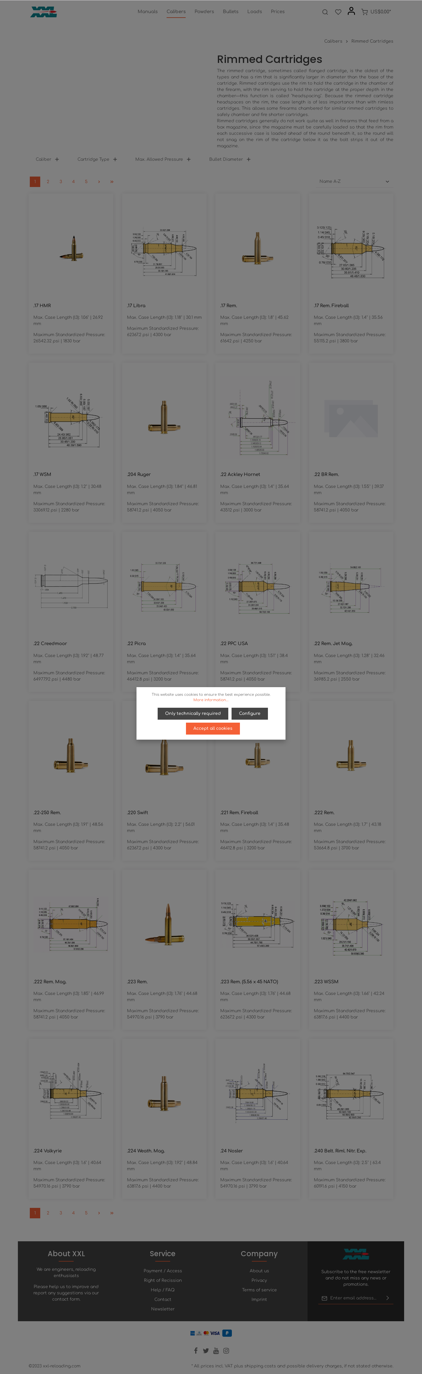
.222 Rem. (324, 812)
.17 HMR (42, 305)
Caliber (48, 159)
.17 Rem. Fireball (331, 305)
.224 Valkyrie (47, 1151)
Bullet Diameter (230, 159)
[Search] (325, 12)
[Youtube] (217, 1352)
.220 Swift (137, 812)
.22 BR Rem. (326, 474)
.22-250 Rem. (47, 812)
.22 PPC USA (234, 643)
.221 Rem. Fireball (239, 812)
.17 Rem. (228, 305)
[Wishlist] (338, 12)
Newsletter (163, 1309)
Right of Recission (163, 1280)
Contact (162, 1299)
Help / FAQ (163, 1290)
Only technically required (193, 713)
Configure (249, 713)
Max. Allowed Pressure (163, 159)
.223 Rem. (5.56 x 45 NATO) (249, 981)
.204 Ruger (139, 474)
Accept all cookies (212, 727)
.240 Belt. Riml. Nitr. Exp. (340, 1151)
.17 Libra (136, 305)
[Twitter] (206, 1352)
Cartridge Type (97, 159)
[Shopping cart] (376, 12)
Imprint (259, 1299)
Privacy (259, 1280)
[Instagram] (226, 1352)
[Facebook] (196, 1352)
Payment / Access (163, 1271)
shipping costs (260, 1366)
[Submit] (387, 1298)
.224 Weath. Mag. (146, 1151)
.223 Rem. (137, 981)
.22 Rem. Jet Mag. (333, 643)
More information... (211, 700)
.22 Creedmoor (50, 643)
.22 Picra (136, 643)
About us (259, 1271)
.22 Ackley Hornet (240, 474)
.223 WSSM (326, 981)
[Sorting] (354, 182)
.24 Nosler (231, 1151)
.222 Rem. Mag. (49, 981)
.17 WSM (42, 474)
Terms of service (259, 1290)
